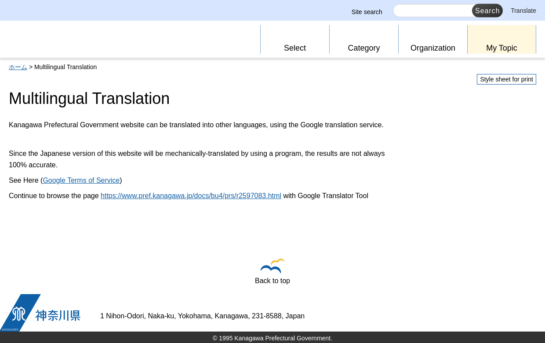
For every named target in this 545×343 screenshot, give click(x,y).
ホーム (18, 66)
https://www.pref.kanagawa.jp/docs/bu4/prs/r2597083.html (191, 195)
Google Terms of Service (81, 180)
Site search (367, 11)
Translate (523, 10)
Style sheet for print (506, 79)
